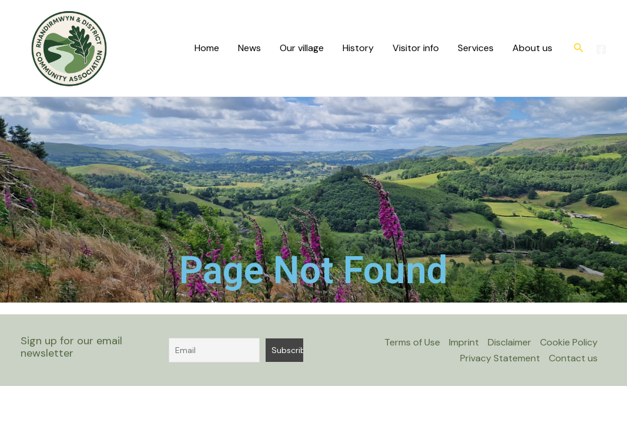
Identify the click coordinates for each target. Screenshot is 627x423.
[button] (579, 48)
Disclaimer (509, 342)
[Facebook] (601, 49)
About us (532, 48)
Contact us (573, 358)
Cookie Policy (569, 342)
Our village (302, 48)
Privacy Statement (500, 358)
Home (207, 48)
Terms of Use (412, 342)
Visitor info (416, 48)
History (358, 48)
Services (476, 48)
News (249, 48)
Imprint (464, 342)
